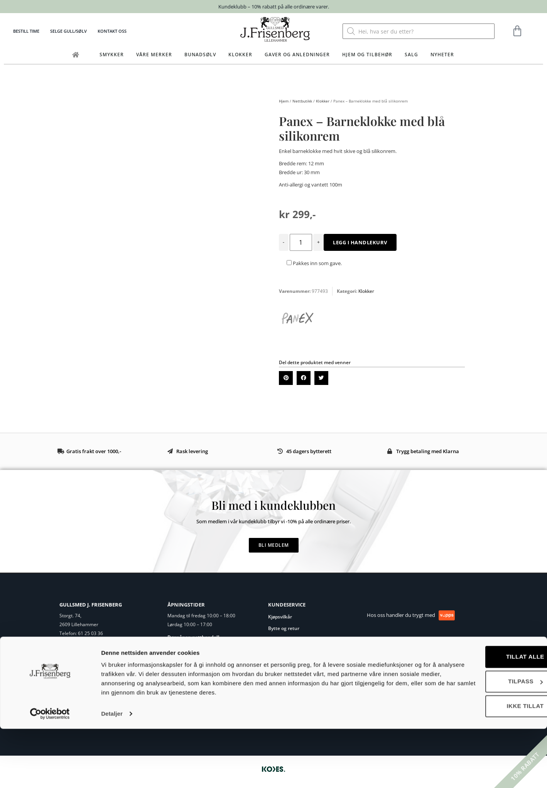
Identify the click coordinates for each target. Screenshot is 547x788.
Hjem (284, 101)
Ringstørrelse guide (289, 640)
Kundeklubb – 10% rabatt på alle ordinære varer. (273, 6)
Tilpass (483, 740)
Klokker (240, 54)
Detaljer (112, 773)
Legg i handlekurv (360, 242)
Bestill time (26, 31)
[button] (286, 378)
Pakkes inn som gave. (314, 263)
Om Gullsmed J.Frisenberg (87, 655)
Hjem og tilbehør (367, 54)
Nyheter (442, 54)
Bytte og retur (283, 628)
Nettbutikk (302, 101)
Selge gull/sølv (68, 31)
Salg (411, 54)
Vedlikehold (281, 651)
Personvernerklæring (291, 663)
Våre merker (154, 54)
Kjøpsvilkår (280, 616)
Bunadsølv (200, 54)
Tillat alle (483, 715)
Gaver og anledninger (297, 54)
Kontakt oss (112, 31)
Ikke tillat (482, 765)
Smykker (112, 54)
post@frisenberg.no (96, 642)
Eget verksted (74, 664)
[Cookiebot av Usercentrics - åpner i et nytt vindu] (50, 773)
